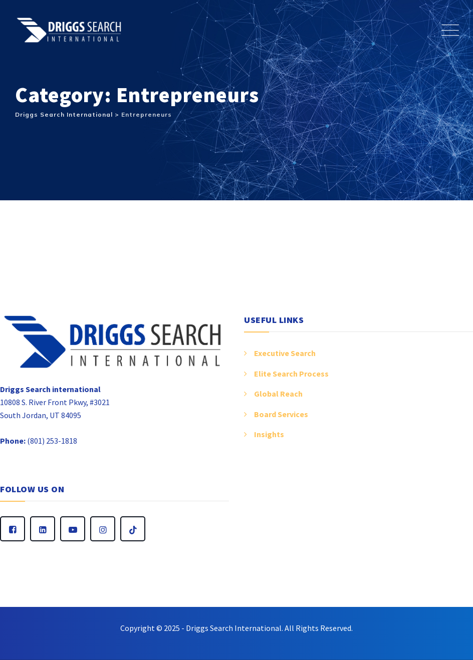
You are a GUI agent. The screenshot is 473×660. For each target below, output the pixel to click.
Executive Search (285, 353)
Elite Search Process (291, 374)
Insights (269, 434)
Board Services (281, 414)
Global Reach (278, 394)
